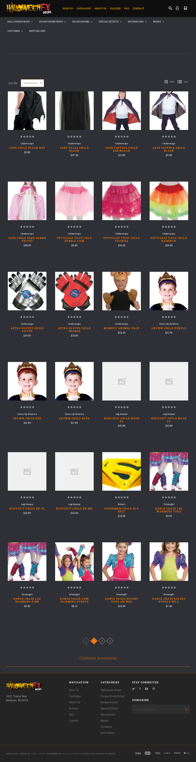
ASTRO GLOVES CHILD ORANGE (74, 330)
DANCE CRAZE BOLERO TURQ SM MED (121, 600)
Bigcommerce (71, 754)
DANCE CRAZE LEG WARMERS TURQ (169, 510)
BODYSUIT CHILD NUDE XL (121, 420)
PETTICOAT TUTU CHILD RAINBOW (169, 239)
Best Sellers (37, 31)
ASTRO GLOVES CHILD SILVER (27, 330)
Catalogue (84, 8)
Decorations (137, 21)
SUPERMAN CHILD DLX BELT (121, 510)
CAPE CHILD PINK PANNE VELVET (27, 239)
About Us (100, 8)
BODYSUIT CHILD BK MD (74, 508)
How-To (68, 8)
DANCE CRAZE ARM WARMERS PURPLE (74, 600)
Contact (138, 8)
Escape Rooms (82, 21)
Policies (115, 8)
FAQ (126, 8)
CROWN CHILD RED (27, 418)
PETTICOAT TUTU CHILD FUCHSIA (121, 239)
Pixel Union (38, 754)
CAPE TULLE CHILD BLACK (74, 149)
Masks (158, 21)
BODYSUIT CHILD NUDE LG (169, 420)
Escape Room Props (52, 21)
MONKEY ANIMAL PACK (121, 328)
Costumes (15, 31)
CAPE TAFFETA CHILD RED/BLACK (121, 149)
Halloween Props (20, 21)
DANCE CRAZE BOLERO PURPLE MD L (169, 600)
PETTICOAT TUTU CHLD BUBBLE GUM (74, 239)
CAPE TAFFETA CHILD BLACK (169, 149)
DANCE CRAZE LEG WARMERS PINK (27, 600)
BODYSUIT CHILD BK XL (27, 508)
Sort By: (13, 83)
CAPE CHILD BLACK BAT (27, 147)
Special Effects (110, 21)
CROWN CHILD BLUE (74, 418)
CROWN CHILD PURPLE (168, 328)
